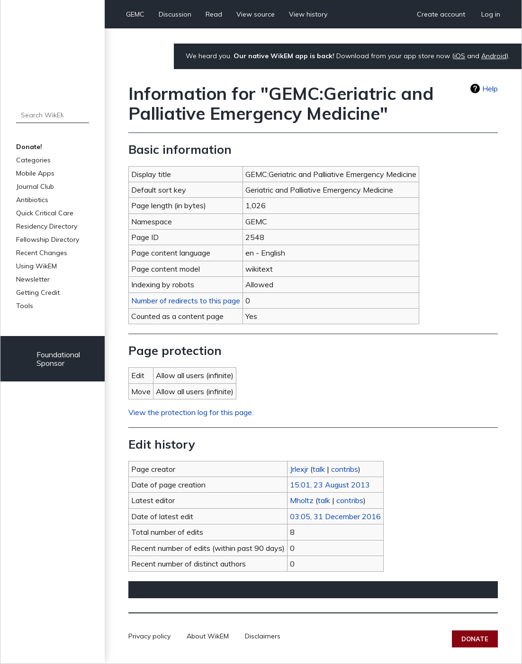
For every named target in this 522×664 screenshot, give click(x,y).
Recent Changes (41, 252)
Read (214, 14)
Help (490, 88)
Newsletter (33, 279)
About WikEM (208, 636)
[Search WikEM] (52, 115)
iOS (459, 56)
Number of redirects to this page (185, 300)
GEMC (135, 14)
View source (255, 14)
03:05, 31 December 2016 (335, 516)
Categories (33, 160)
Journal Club (35, 186)
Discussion (175, 14)
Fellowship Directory (47, 239)
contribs (344, 469)
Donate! (29, 146)
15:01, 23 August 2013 (330, 484)
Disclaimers (262, 636)
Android (493, 56)
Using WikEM (36, 266)
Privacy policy (149, 636)
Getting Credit (38, 292)
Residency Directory (46, 226)
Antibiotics (32, 199)
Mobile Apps (35, 173)
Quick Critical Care (44, 213)
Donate (474, 639)
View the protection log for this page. (190, 412)
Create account (441, 14)
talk (319, 469)
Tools (24, 305)
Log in (490, 14)
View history (308, 14)
